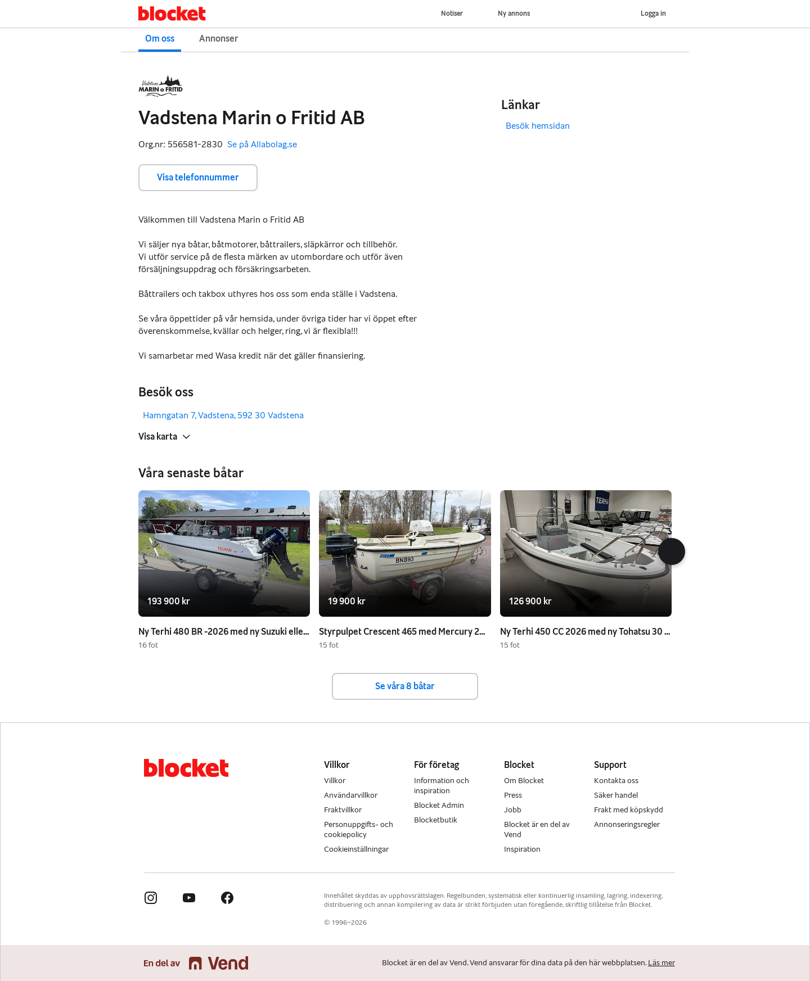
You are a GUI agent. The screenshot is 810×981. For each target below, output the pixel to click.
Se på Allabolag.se (262, 145)
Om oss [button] (159, 38)
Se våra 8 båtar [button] (405, 686)
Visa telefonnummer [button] (198, 177)
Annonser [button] (218, 38)
